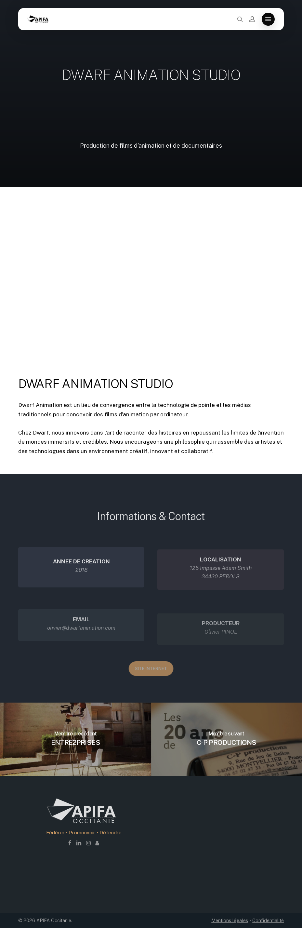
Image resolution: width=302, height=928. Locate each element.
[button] (268, 19)
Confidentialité (268, 920)
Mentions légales (229, 920)
